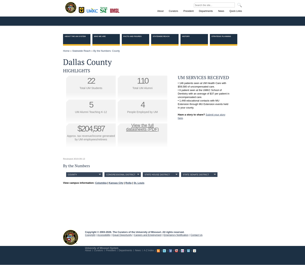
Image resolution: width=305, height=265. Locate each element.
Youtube (176, 250)
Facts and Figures (132, 36)
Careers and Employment (148, 235)
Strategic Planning (221, 36)
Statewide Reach (161, 36)
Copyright (90, 235)
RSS (158, 250)
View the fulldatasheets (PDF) (142, 127)
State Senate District (196, 174)
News (138, 250)
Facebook (170, 250)
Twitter (164, 250)
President (111, 250)
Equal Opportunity (122, 235)
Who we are (100, 36)
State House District (157, 174)
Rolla (104, 9)
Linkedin (188, 250)
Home (66, 51)
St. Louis (115, 10)
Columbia (82, 9)
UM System (70, 237)
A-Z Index (149, 250)
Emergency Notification (176, 235)
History (186, 36)
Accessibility (103, 235)
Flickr (182, 250)
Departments (125, 250)
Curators (98, 250)
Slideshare (194, 250)
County (72, 174)
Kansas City (93, 11)
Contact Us (196, 235)
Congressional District (120, 174)
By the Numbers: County (106, 51)
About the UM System (75, 36)
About (88, 250)
